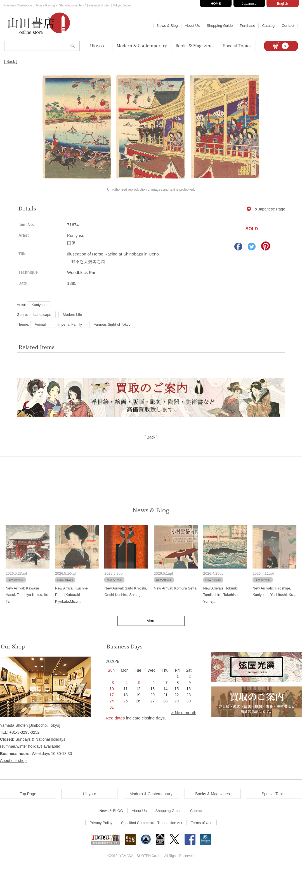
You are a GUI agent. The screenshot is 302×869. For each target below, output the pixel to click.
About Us (192, 25)
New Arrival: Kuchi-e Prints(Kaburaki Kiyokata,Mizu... (71, 594)
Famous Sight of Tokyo (112, 324)
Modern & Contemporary (142, 45)
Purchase (247, 25)
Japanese (249, 4)
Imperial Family (69, 324)
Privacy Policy (101, 823)
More (151, 621)
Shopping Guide (220, 25)
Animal (40, 324)
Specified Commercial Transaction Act (151, 823)
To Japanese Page (266, 209)
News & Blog (167, 25)
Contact (288, 25)
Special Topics (237, 45)
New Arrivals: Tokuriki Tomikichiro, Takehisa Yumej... (220, 594)
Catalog (268, 25)
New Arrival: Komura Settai (175, 588)
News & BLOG (111, 811)
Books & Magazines (195, 45)
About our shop (13, 760)
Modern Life (72, 314)
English (282, 4)
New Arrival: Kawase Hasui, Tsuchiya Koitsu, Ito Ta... (27, 594)
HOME (216, 4)
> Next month (183, 712)
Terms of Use (202, 823)
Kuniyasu (39, 305)
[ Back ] (10, 61)
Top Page (28, 794)
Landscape (42, 314)
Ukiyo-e (97, 45)
